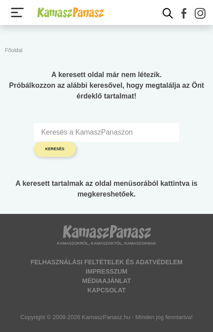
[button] (184, 13)
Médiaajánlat (106, 280)
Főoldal (13, 50)
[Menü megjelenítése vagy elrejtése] (17, 12)
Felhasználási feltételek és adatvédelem (106, 262)
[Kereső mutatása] (168, 13)
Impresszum (106, 271)
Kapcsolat (106, 290)
